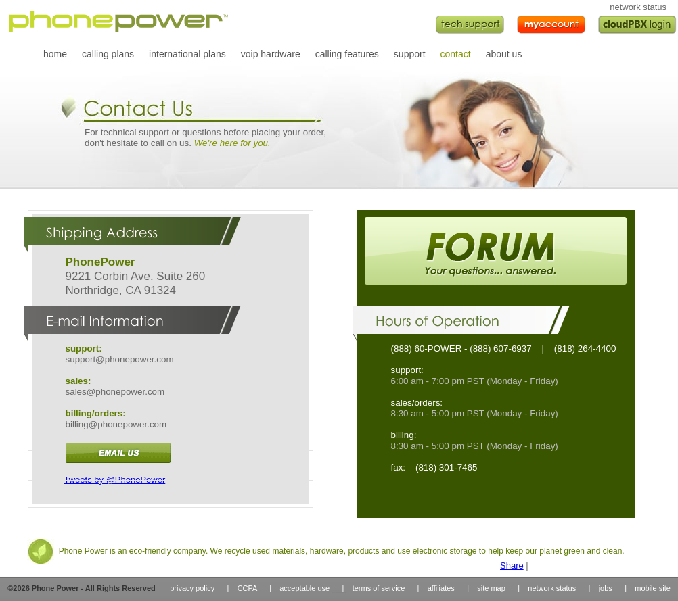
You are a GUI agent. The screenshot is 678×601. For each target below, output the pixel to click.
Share (512, 565)
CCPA (247, 588)
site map (491, 588)
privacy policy (192, 588)
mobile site (653, 588)
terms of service (379, 588)
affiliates (441, 588)
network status (638, 7)
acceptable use (304, 588)
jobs (605, 588)
